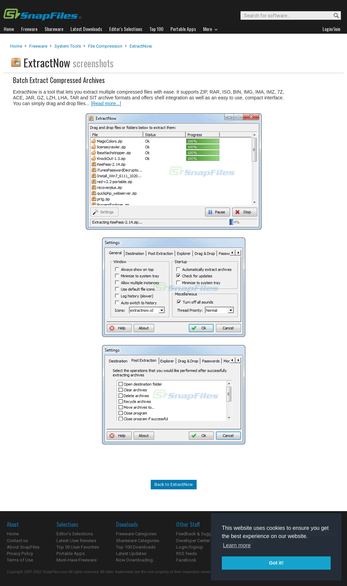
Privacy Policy (20, 553)
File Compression (105, 46)
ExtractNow (141, 46)
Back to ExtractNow (173, 484)
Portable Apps (70, 553)
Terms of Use (20, 560)
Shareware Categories (137, 540)
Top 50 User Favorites (77, 547)
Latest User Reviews (76, 540)
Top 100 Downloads (135, 547)
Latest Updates (131, 553)
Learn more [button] (237, 545)
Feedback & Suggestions (201, 533)
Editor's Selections (74, 533)
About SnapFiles (23, 547)
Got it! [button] (276, 563)
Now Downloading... (136, 560)
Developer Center (193, 540)
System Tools (67, 46)
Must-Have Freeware (76, 560)
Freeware (38, 46)
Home (16, 46)
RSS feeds (186, 553)
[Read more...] (106, 103)
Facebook (186, 560)
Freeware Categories (136, 533)
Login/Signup (189, 547)
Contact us (17, 540)
